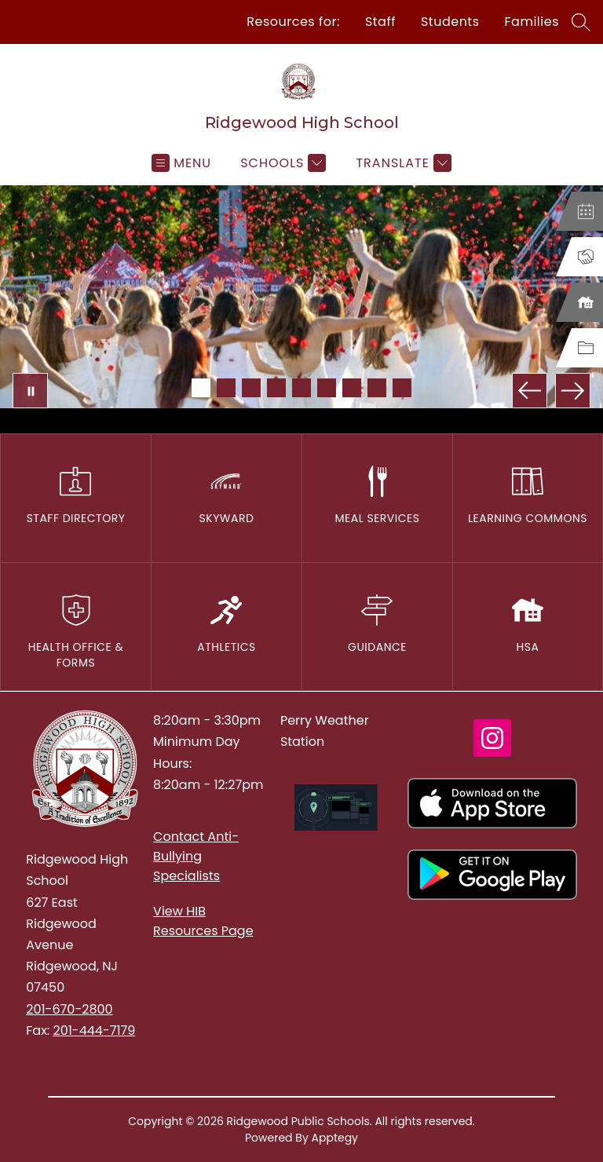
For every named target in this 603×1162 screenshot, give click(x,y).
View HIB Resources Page (203, 921)
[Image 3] (251, 387)
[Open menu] (181, 163)
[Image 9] (402, 387)
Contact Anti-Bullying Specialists (196, 856)
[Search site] (581, 22)
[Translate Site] (401, 163)
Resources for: (293, 22)
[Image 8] (376, 387)
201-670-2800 (69, 1009)
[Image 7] (351, 387)
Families (532, 22)
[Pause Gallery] (30, 390)
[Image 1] (201, 387)
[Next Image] (572, 390)
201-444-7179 (94, 1030)
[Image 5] (301, 387)
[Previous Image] (529, 390)
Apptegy (335, 1138)
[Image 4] (276, 387)
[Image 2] (226, 387)
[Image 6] (326, 387)
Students (450, 22)
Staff (380, 22)
